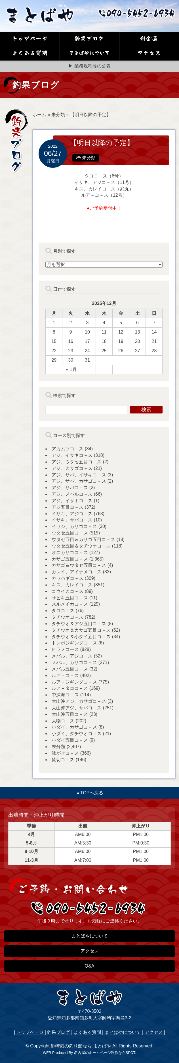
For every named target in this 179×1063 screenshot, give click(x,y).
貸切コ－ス (63, 759)
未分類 (58, 114)
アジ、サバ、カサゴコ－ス (79, 481)
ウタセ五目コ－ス (70, 533)
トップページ (30, 1032)
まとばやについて (123, 1032)
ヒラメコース (65, 649)
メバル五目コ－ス (70, 669)
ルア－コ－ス (65, 675)
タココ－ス (63, 610)
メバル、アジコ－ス (72, 655)
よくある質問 (88, 1032)
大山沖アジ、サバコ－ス (77, 707)
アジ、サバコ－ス (70, 487)
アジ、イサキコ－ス (72, 455)
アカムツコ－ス (67, 448)
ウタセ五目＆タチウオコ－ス (81, 546)
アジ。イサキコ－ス (72, 500)
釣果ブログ (59, 1032)
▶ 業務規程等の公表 (89, 65)
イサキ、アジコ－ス (72, 513)
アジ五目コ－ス (67, 507)
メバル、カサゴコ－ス (74, 662)
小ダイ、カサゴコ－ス (74, 727)
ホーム (39, 114)
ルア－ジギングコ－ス (74, 682)
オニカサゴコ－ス (70, 552)
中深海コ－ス (65, 694)
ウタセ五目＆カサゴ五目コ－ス (83, 539)
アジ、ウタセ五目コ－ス (77, 461)
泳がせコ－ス (65, 753)
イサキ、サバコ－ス (72, 519)
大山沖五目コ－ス (70, 714)
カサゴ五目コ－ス (70, 559)
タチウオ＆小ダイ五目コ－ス (81, 636)
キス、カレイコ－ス (72, 584)
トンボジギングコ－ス (74, 642)
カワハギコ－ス (67, 578)
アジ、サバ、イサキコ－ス (79, 474)
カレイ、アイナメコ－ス (77, 571)
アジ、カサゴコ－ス (72, 468)
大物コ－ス (63, 720)
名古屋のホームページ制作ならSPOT (104, 1053)
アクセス (154, 1032)
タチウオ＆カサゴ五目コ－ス (81, 630)
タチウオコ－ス (67, 617)
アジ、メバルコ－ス (72, 494)
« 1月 (71, 369)
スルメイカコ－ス (70, 604)
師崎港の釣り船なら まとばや (81, 1045)
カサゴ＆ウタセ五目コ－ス (79, 565)
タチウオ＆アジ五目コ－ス (79, 623)
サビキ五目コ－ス (70, 597)
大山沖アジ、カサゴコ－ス (79, 701)
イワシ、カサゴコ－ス (74, 526)
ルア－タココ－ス (70, 688)
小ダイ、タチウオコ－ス (77, 733)
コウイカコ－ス (67, 591)
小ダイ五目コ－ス (70, 740)
